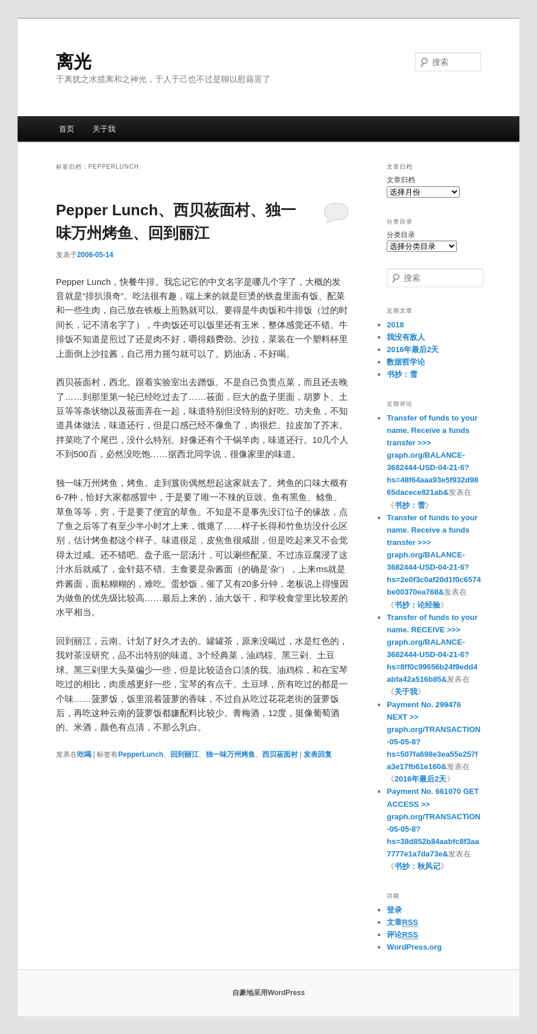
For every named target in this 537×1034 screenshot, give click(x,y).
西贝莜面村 (280, 754)
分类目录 (401, 235)
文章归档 (401, 180)
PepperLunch (140, 754)
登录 (394, 909)
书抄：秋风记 (417, 866)
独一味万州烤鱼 (230, 754)
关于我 (104, 128)
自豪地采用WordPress (268, 993)
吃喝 (84, 754)
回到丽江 (184, 754)
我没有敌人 (406, 337)
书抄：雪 (402, 374)
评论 (402, 935)
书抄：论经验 (417, 604)
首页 (66, 128)
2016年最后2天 (413, 349)
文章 (402, 922)
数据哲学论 (406, 361)
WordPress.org (414, 947)
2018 (395, 324)
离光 (73, 61)
